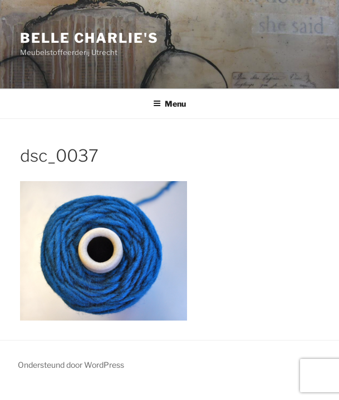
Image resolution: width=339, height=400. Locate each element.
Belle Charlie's (89, 38)
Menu (169, 103)
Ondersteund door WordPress (71, 364)
